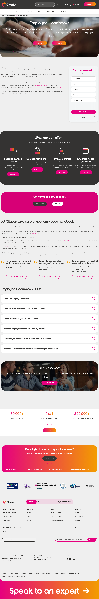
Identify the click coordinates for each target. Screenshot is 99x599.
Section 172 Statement (46, 573)
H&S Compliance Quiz (57, 520)
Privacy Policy (5, 573)
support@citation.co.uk (9, 561)
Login (77, 4)
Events (29, 520)
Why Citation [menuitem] (51, 11)
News (28, 516)
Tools (52, 509)
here (91, 74)
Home (2, 15)
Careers (77, 520)
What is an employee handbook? (17, 298)
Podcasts (29, 524)
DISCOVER (13, 174)
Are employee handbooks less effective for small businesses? (28, 339)
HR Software (6, 520)
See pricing (31, 502)
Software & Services (9, 509)
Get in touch (49, 458)
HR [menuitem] (2, 11)
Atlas (60, 87)
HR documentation (7, 246)
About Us (78, 513)
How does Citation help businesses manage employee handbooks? (31, 349)
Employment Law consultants (41, 85)
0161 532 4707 (63, 4)
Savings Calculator (56, 516)
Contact (90, 4)
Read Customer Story (16, 276)
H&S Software (7, 524)
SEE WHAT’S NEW (49, 383)
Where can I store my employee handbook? (21, 319)
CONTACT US (40, 43)
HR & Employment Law (9, 513)
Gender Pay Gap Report (33, 573)
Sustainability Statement (74, 573)
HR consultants (67, 240)
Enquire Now (83, 111)
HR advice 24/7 (36, 233)
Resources (30, 509)
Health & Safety (7, 516)
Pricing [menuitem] (72, 11)
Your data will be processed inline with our (83, 116)
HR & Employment (11, 15)
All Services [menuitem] (39, 11)
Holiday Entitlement (56, 513)
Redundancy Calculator (57, 524)
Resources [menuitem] (62, 11)
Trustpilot (14, 51)
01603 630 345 (12, 556)
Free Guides (30, 513)
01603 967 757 (12, 558)
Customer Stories (80, 516)
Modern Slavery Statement (60, 573)
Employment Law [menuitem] (12, 11)
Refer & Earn (78, 528)
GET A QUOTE (59, 43)
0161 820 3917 (64, 502)
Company (78, 509)
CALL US (57, 203)
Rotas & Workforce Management (12, 528)
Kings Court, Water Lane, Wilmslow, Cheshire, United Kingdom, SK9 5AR (43, 559)
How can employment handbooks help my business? (25, 329)
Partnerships (78, 524)
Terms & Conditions (15, 573)
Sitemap (24, 573)
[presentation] (83, 106)
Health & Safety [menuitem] (27, 11)
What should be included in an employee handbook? (25, 309)
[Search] (51, 4)
